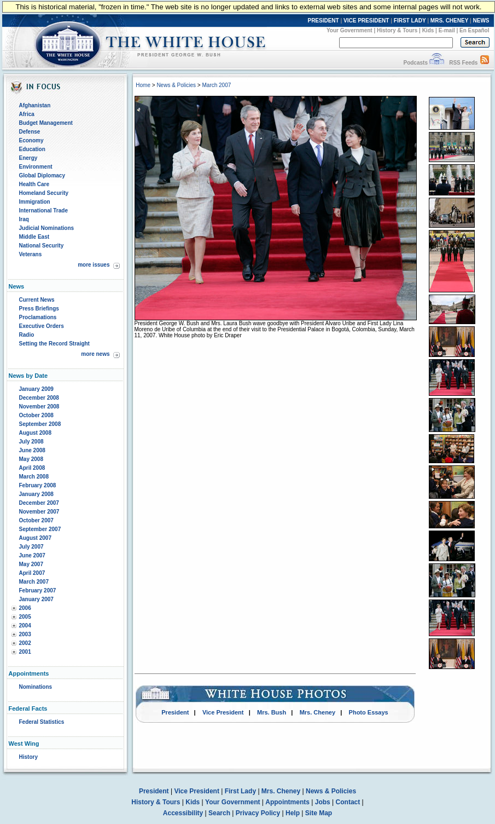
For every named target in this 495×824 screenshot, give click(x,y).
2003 (25, 634)
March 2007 (34, 582)
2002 (25, 643)
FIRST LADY (410, 21)
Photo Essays (368, 712)
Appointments (287, 802)
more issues (93, 265)
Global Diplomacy (42, 175)
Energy (28, 158)
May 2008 (31, 459)
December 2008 (39, 398)
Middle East (34, 237)
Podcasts (415, 63)
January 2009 (36, 389)
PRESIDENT (323, 21)
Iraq (24, 219)
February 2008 (37, 485)
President (175, 712)
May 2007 (31, 564)
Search (219, 813)
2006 (25, 608)
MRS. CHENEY (449, 21)
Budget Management (46, 123)
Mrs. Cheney (317, 712)
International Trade (43, 211)
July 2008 (31, 442)
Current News (37, 300)
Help (293, 813)
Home (143, 85)
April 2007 (32, 573)
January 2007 (36, 599)
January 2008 (36, 494)
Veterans (30, 254)
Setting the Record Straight (54, 344)
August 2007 (35, 538)
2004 (25, 626)
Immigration (34, 202)
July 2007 (31, 547)
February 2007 (37, 590)
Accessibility (183, 813)
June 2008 (32, 450)
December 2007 (39, 503)
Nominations (36, 687)
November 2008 (39, 407)
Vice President (223, 712)
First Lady (240, 791)
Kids (428, 30)
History (28, 757)
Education (32, 149)
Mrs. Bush (271, 712)
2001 (25, 652)
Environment (36, 167)
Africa (26, 114)
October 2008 (36, 415)
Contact (348, 802)
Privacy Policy (258, 813)
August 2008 (35, 433)
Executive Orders (41, 326)
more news (95, 354)
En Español (474, 30)
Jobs (322, 802)
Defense (29, 132)
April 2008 (32, 468)
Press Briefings (39, 309)
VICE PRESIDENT (366, 21)
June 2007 (32, 555)
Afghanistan (35, 105)
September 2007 (40, 529)
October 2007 (36, 520)
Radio (26, 335)
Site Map (318, 813)
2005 (25, 617)
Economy (31, 140)
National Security (41, 246)
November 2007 (39, 512)
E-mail (447, 30)
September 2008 (40, 424)
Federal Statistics (42, 722)
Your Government (349, 30)
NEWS (481, 21)
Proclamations (38, 317)
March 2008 (34, 477)
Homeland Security (44, 193)
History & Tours (397, 30)
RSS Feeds (463, 63)
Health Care (34, 184)
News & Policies (176, 85)
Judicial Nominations (46, 228)
